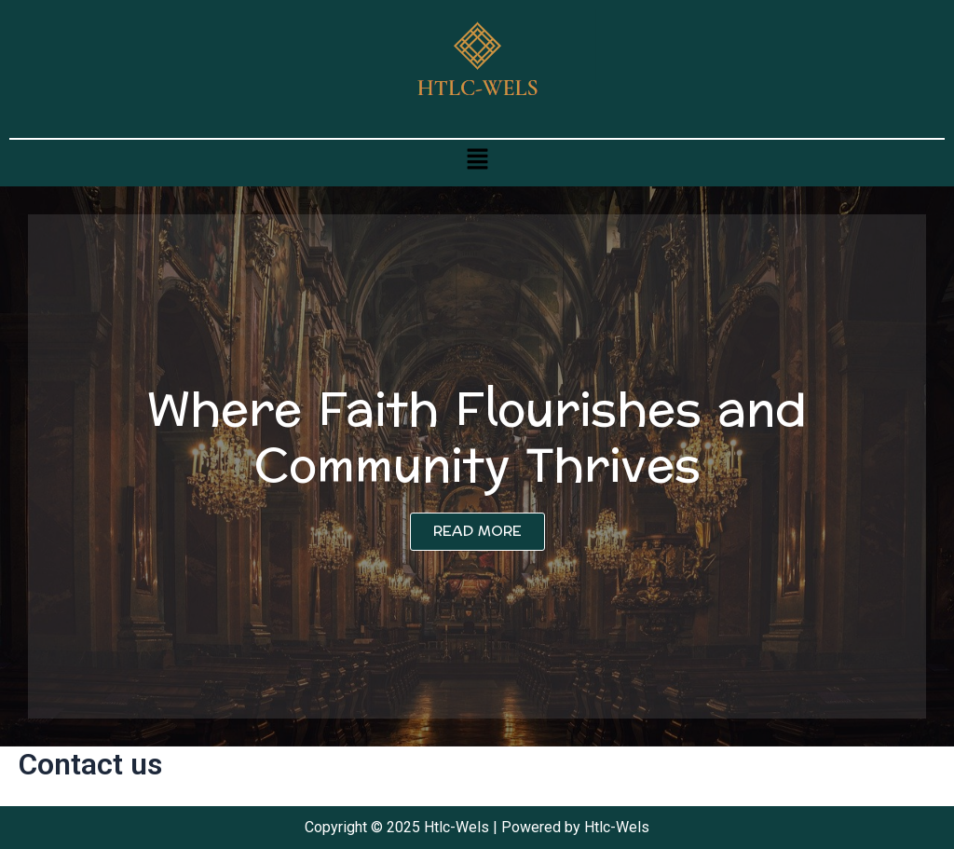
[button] (477, 158)
